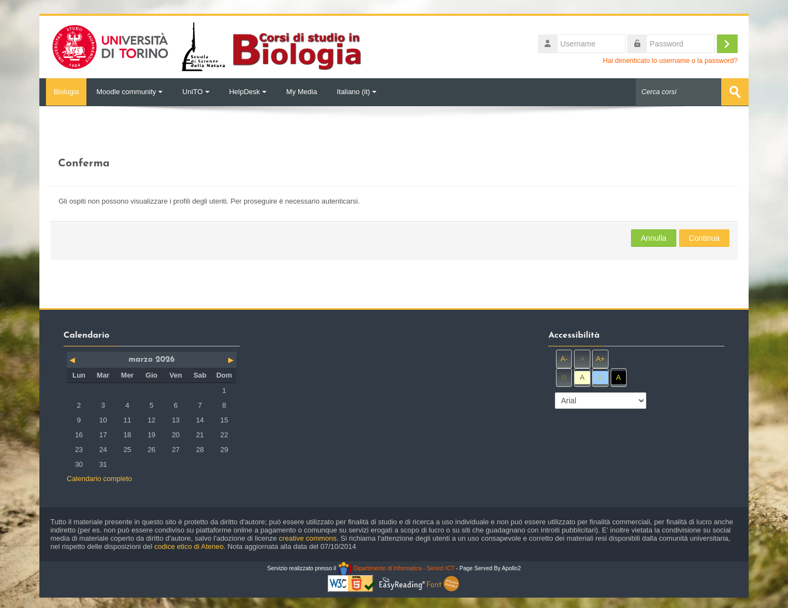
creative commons (308, 538)
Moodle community (129, 92)
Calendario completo (99, 478)
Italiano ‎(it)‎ (356, 92)
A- (563, 358)
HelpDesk (247, 92)
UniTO (195, 92)
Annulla (654, 237)
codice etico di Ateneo (188, 546)
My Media (301, 92)
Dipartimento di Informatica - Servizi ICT (396, 568)
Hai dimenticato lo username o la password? (670, 61)
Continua (704, 237)
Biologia (63, 92)
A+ (600, 358)
